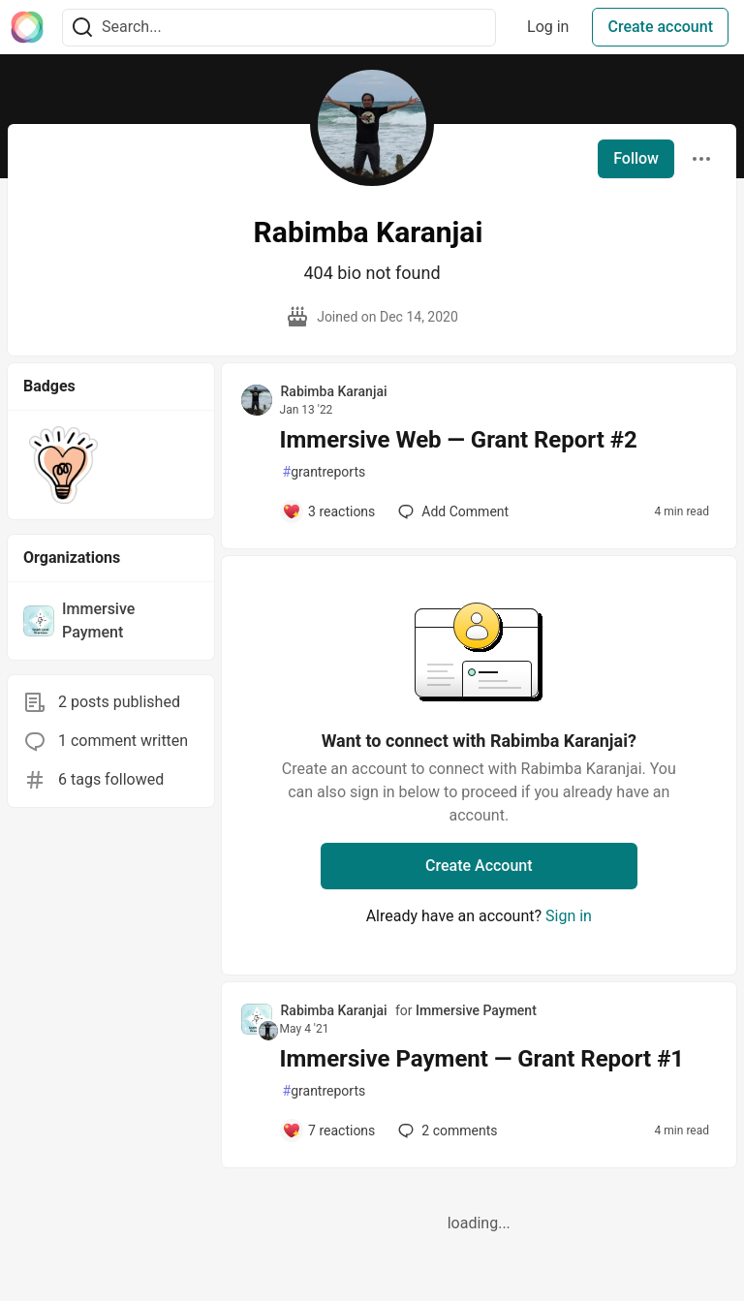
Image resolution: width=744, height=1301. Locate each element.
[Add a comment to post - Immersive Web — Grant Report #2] (329, 511)
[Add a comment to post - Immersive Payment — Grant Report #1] (329, 1130)
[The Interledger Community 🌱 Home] (27, 27)
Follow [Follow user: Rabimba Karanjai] (636, 158)
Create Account (479, 865)
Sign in (568, 916)
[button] (63, 465)
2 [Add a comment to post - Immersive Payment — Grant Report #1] (445, 1130)
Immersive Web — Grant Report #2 (458, 439)
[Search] (82, 28)
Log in (548, 26)
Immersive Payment (476, 1010)
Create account (660, 26)
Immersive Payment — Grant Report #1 (482, 1058)
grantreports (324, 472)
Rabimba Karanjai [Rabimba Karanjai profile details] (334, 391)
